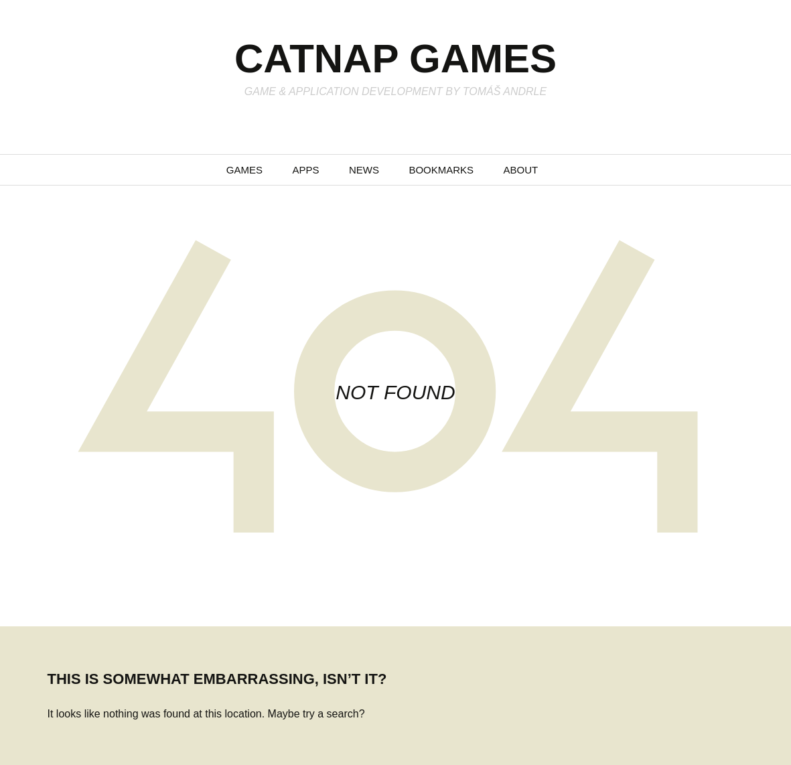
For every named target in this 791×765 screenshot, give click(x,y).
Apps (305, 170)
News (364, 170)
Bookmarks (441, 170)
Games (244, 170)
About (521, 170)
